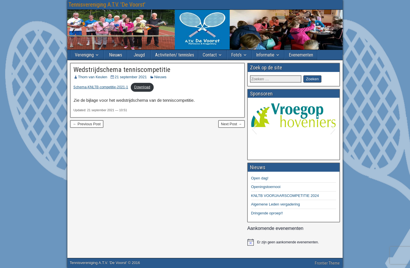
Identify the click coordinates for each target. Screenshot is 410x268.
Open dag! (260, 178)
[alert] (293, 242)
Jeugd (139, 55)
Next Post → (231, 124)
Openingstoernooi (266, 187)
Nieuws (115, 55)
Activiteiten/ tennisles (174, 55)
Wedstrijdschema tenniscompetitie (121, 70)
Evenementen (301, 55)
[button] (254, 128)
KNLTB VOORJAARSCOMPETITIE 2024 (285, 195)
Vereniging (84, 55)
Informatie (265, 55)
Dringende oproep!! (267, 213)
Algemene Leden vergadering (275, 204)
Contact (210, 55)
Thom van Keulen (92, 77)
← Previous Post (87, 124)
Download (142, 87)
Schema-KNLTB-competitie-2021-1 (100, 87)
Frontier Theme (327, 263)
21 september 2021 (131, 77)
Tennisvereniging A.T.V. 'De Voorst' (107, 4)
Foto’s (236, 55)
